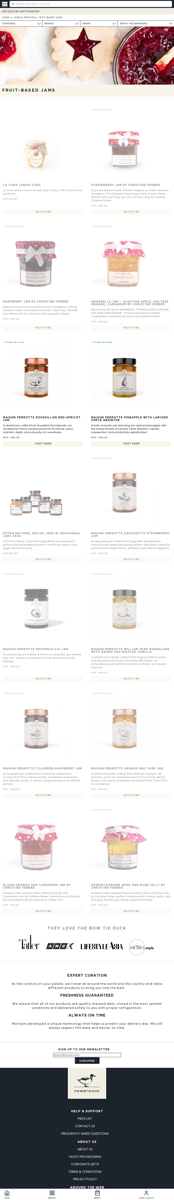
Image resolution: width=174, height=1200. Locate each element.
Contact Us (85, 1126)
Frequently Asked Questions (85, 1134)
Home (6, 17)
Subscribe (87, 1061)
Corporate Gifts (85, 1164)
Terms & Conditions (85, 1172)
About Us (87, 1142)
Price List (85, 1119)
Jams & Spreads (24, 17)
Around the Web (87, 1187)
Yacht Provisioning (85, 1157)
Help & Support (87, 1111)
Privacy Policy (85, 1179)
